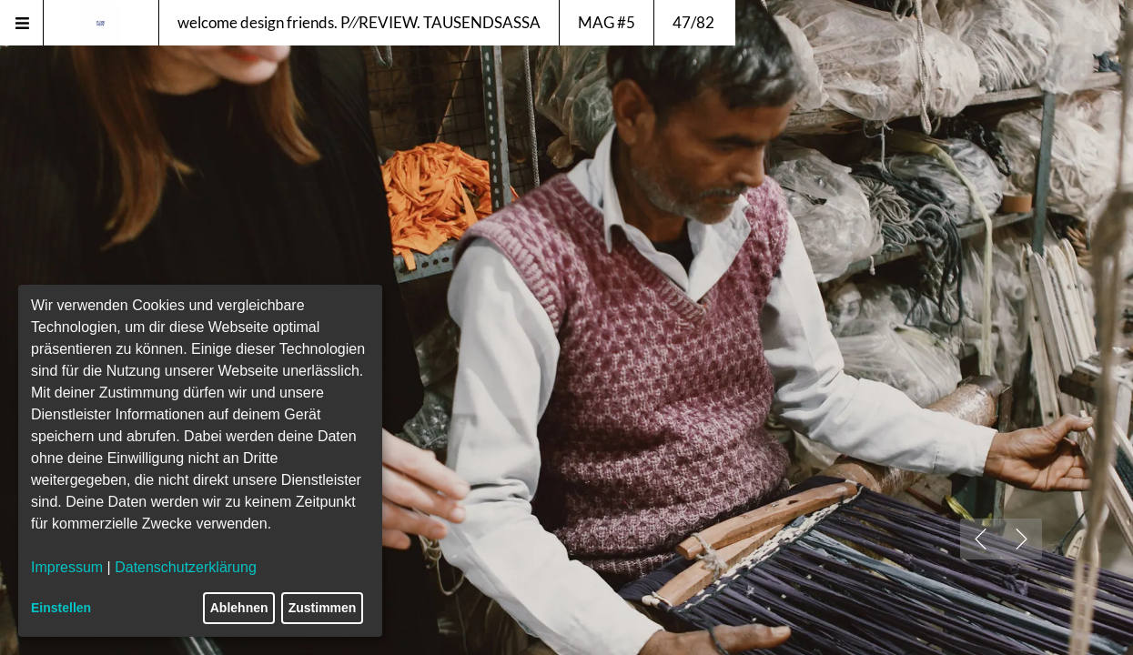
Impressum (67, 567)
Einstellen (61, 607)
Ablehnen (239, 607)
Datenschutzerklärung (186, 567)
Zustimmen (322, 607)
